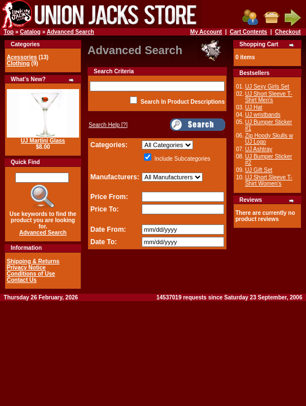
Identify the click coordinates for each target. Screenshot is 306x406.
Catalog (30, 32)
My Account (206, 32)
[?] (108, 125)
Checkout (288, 32)
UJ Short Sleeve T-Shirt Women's (268, 180)
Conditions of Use (31, 274)
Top (9, 32)
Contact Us (22, 280)
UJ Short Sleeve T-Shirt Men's (268, 97)
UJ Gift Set (258, 170)
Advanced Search (70, 32)
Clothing (18, 63)
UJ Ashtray (258, 149)
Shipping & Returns (33, 261)
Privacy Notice (26, 267)
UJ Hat (254, 107)
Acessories (22, 57)
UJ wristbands (263, 115)
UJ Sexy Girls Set (267, 86)
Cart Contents (248, 32)
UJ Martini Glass (43, 141)
